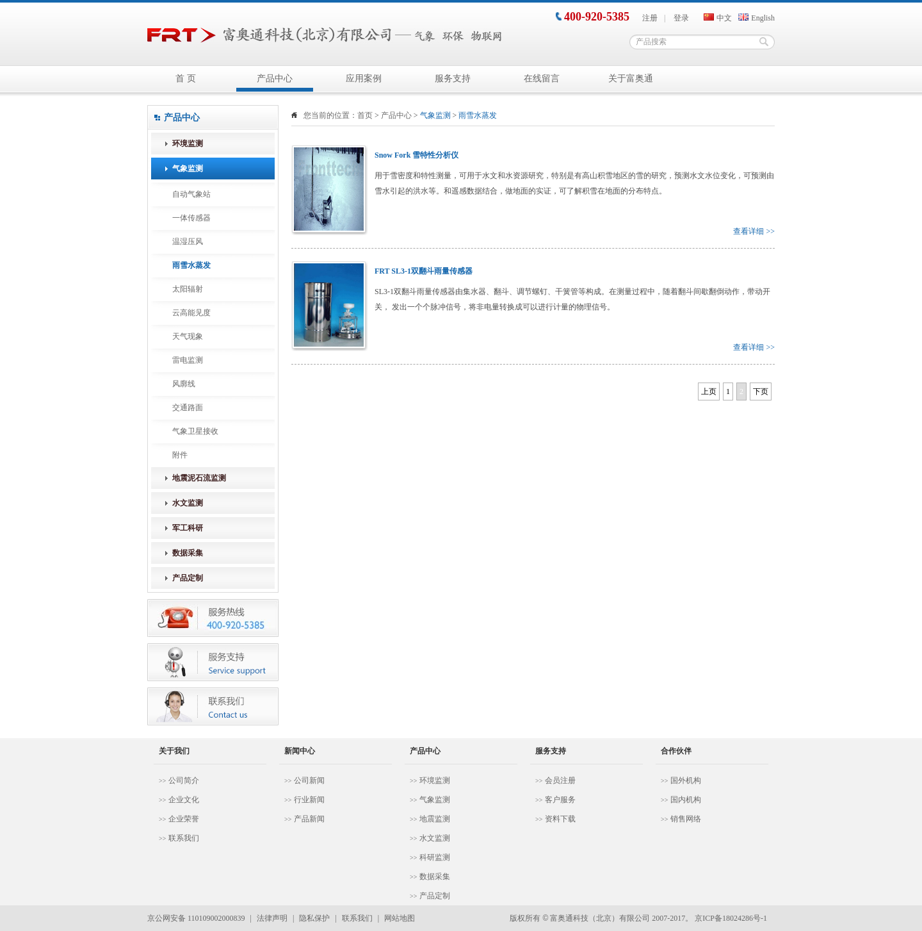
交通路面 (187, 407)
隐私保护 (314, 918)
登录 (681, 17)
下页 (760, 391)
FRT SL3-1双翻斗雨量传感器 (424, 271)
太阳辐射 (187, 288)
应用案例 (364, 78)
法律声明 (272, 918)
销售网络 (685, 818)
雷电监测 (187, 360)
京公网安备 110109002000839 (196, 918)
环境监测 (434, 780)
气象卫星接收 (195, 431)
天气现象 (187, 336)
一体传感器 (191, 217)
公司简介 (183, 780)
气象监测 (434, 799)
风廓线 (183, 383)
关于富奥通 (630, 78)
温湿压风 (187, 241)
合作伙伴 (676, 750)
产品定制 (434, 895)
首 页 (185, 78)
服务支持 (453, 78)
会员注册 (560, 780)
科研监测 (434, 857)
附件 (180, 454)
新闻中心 (299, 750)
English (756, 17)
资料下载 (560, 818)
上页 (708, 391)
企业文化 (183, 799)
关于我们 (174, 750)
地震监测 (434, 818)
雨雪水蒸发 (191, 265)
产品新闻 (309, 818)
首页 (365, 115)
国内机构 (685, 799)
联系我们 (183, 838)
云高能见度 (191, 312)
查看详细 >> (754, 231)
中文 (718, 17)
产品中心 (275, 78)
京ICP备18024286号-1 (731, 918)
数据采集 (434, 876)
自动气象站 (191, 194)
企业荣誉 (183, 818)
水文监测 (434, 838)
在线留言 (542, 78)
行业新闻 (309, 799)
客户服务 (560, 799)
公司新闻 (309, 780)
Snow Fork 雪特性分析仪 (416, 155)
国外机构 (685, 780)
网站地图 (399, 918)
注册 (650, 17)
